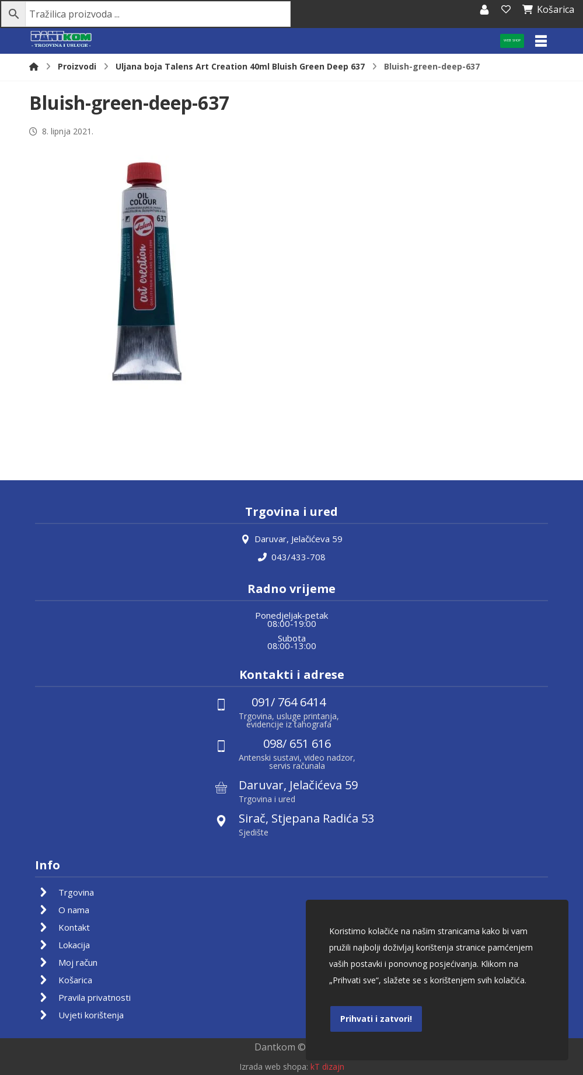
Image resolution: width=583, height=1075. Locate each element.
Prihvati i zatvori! (376, 1018)
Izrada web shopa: (273, 1066)
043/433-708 (292, 556)
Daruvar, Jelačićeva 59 (292, 539)
